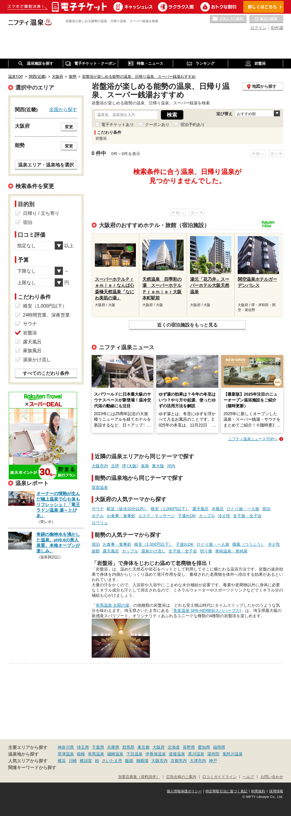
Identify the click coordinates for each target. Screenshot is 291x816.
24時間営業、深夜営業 (46, 315)
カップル (207, 515)
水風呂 (218, 508)
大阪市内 (100, 466)
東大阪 (158, 466)
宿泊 (266, 508)
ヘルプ (248, 777)
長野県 (189, 747)
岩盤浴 (30, 332)
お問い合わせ (271, 777)
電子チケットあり (117, 124)
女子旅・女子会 (247, 515)
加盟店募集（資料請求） (139, 777)
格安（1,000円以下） (170, 508)
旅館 (96, 551)
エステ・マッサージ (156, 515)
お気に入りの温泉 (228, 19)
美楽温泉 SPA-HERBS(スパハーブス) (207, 610)
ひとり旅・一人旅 (243, 508)
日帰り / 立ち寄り (41, 213)
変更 (69, 126)
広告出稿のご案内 (181, 777)
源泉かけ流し (153, 551)
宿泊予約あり (192, 124)
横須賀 (86, 760)
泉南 (145, 466)
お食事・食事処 (121, 515)
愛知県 (204, 747)
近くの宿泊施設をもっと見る (187, 324)
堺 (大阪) (130, 466)
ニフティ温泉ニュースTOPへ (253, 439)
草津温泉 (66, 754)
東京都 (143, 747)
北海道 (174, 747)
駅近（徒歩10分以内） (127, 508)
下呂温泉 (134, 754)
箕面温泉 (100, 487)
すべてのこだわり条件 (46, 373)
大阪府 (158, 747)
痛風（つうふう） (248, 544)
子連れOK (187, 515)
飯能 (129, 760)
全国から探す (63, 109)
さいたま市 (112, 760)
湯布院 (213, 754)
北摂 (115, 466)
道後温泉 (177, 754)
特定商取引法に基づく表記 (226, 791)
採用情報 (276, 791)
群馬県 (128, 747)
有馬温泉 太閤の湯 (112, 605)
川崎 (73, 760)
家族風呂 (32, 350)
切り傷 (206, 551)
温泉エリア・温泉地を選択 (46, 164)
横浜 (62, 760)
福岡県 (219, 747)
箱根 (81, 754)
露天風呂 (200, 508)
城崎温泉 (115, 754)
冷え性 (224, 515)
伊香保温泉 (156, 754)
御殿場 (142, 760)
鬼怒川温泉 (232, 754)
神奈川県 (66, 747)
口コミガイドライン (220, 777)
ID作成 (277, 27)
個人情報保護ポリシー (184, 791)
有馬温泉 (96, 754)
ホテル (98, 515)
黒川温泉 (196, 754)
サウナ (98, 508)
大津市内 (198, 760)
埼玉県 (83, 747)
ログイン (258, 27)
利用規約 (258, 791)
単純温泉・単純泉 (231, 551)
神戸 (213, 760)
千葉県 (98, 747)
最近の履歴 (266, 19)
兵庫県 (113, 747)
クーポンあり (157, 124)
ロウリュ (100, 522)
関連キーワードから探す (32, 767)
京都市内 (179, 760)
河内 (171, 466)
